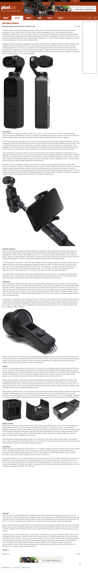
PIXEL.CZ (75, 1)
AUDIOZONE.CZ (24, 1)
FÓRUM (39, 18)
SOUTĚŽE (60, 18)
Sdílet (78, 554)
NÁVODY (28, 18)
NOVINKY (5, 18)
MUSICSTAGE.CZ (38, 1)
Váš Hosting (27, 567)
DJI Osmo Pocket (10, 23)
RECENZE (17, 18)
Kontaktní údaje (17, 567)
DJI (9, 550)
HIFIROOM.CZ (63, 1)
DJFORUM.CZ (51, 1)
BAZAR (50, 18)
